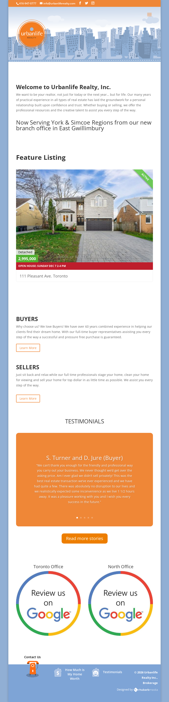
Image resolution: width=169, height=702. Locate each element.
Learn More (28, 348)
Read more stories (84, 538)
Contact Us (32, 657)
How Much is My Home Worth (74, 672)
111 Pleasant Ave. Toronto (44, 276)
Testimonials (112, 672)
